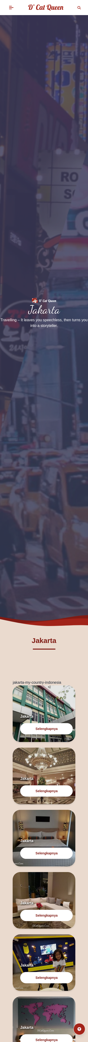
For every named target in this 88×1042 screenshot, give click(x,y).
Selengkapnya (46, 729)
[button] (11, 7)
